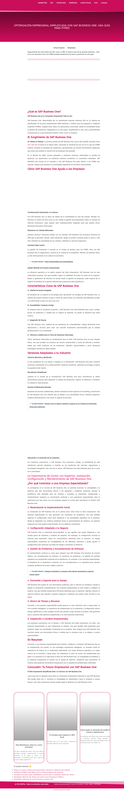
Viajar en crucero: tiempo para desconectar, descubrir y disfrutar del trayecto (42, 770)
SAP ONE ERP (32, 145)
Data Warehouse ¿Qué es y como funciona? (29, 746)
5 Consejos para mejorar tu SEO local (62, 736)
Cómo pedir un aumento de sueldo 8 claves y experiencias (95, 731)
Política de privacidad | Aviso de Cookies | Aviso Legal (73, 784)
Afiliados (97, 784)
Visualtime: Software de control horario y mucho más (33, 779)
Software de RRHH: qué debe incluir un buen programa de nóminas (38, 772)
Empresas (71, 48)
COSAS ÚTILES (85, 3)
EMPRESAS (73, 3)
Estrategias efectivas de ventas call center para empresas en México (39, 777)
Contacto (104, 3)
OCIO (96, 3)
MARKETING (42, 3)
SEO (51, 3)
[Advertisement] (64, 96)
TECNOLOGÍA (61, 3)
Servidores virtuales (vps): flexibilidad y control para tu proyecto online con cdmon (44, 775)
